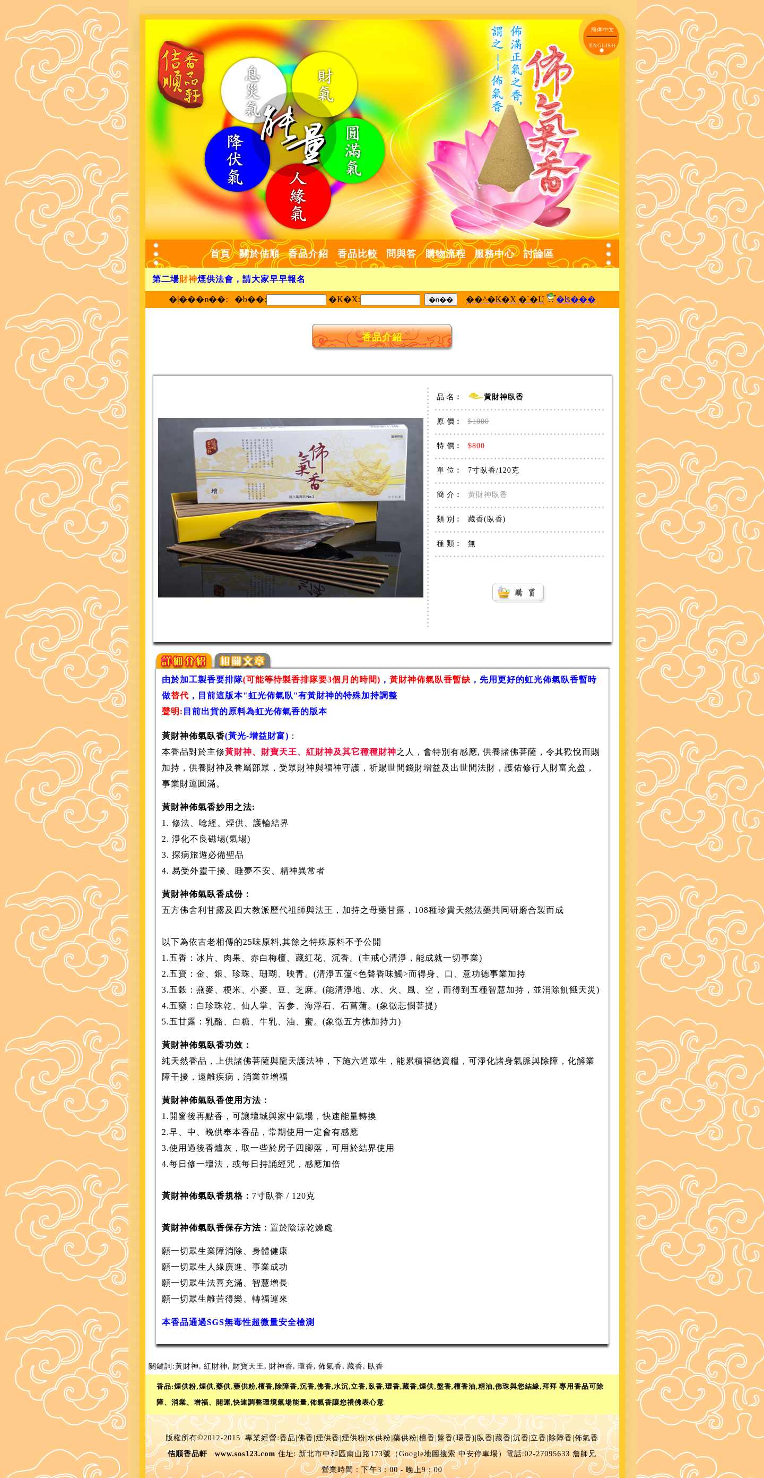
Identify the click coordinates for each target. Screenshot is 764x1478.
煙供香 (328, 1438)
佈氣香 (330, 1366)
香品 (288, 1438)
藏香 (355, 1366)
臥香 (376, 1366)
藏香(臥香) (487, 519)
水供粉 (379, 1438)
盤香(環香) (456, 1438)
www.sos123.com (245, 1454)
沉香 (521, 1438)
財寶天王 (248, 1366)
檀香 (427, 1438)
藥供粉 (405, 1438)
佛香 (306, 1438)
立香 (538, 1438)
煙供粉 (354, 1438)
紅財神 (216, 1366)
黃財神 (187, 1366)
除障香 (560, 1438)
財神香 (281, 1366)
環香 (306, 1366)
